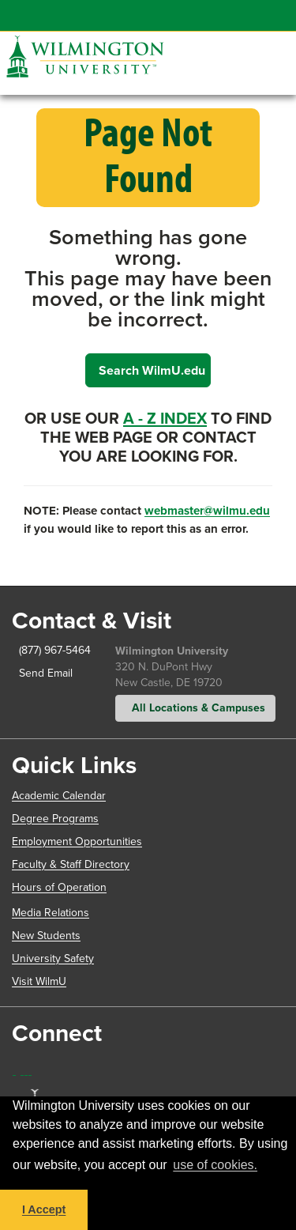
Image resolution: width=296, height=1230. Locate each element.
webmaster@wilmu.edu (207, 510)
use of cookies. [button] (215, 1165)
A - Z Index (165, 418)
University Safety (53, 958)
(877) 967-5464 (50, 650)
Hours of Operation (59, 887)
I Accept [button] (44, 1209)
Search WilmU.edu (152, 370)
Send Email (43, 673)
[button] (266, 43)
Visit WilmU (39, 981)
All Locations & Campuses (195, 708)
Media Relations (50, 912)
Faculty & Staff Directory (70, 864)
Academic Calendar (59, 795)
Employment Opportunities (77, 841)
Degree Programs (55, 818)
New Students (46, 935)
